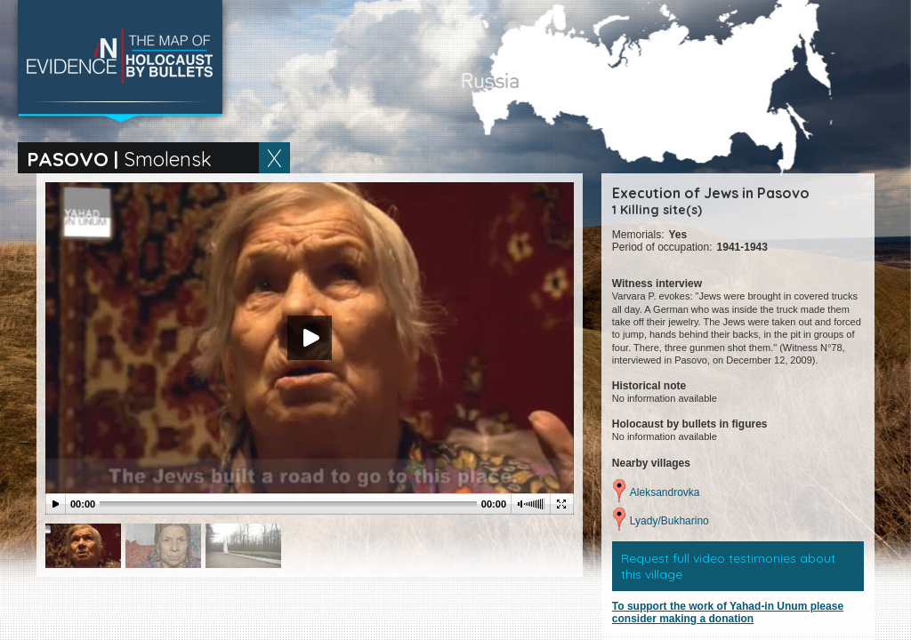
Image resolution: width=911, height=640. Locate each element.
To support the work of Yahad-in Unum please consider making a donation (727, 612)
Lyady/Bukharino (669, 521)
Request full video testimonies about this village (728, 566)
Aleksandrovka (665, 492)
